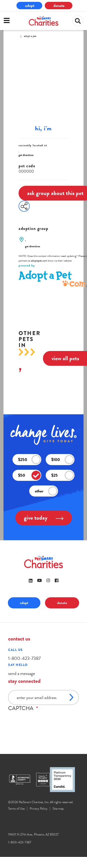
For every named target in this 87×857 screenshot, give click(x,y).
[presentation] (43, 720)
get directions (26, 155)
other (46, 491)
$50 (29, 475)
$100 (62, 459)
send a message (21, 673)
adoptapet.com (39, 261)
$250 (29, 459)
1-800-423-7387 (24, 658)
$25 (62, 475)
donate (58, 5)
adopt (29, 5)
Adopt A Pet (30, 36)
